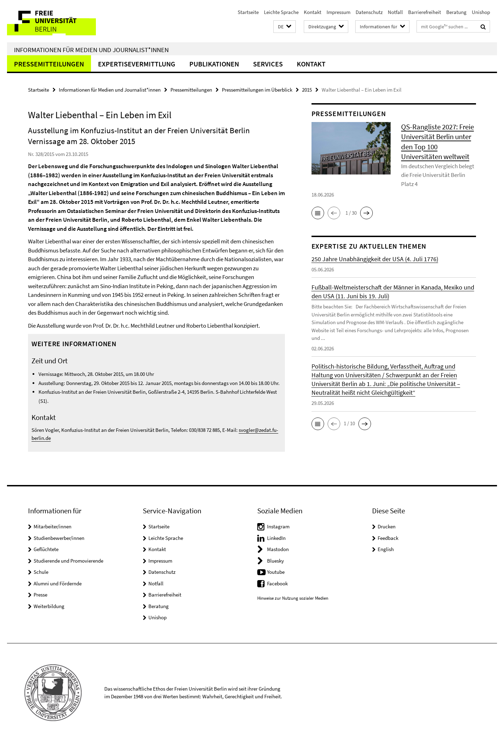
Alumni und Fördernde (58, 583)
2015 (307, 89)
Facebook (277, 583)
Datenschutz (369, 12)
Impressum (338, 12)
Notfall (395, 12)
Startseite (248, 12)
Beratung (456, 12)
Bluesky (275, 560)
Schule (41, 572)
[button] (284, 26)
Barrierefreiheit (424, 12)
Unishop (481, 12)
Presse (40, 594)
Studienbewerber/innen (59, 538)
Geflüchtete (46, 549)
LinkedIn (276, 538)
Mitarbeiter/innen (52, 526)
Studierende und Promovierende (68, 560)
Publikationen (214, 63)
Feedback (388, 538)
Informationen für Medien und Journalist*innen (91, 49)
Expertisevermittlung (136, 63)
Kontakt (312, 12)
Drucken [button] (387, 526)
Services (268, 63)
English (386, 549)
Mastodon (278, 549)
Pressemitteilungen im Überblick (257, 89)
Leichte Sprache (281, 12)
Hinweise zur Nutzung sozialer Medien (292, 598)
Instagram (278, 526)
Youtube (276, 572)
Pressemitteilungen (49, 63)
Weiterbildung (49, 606)
